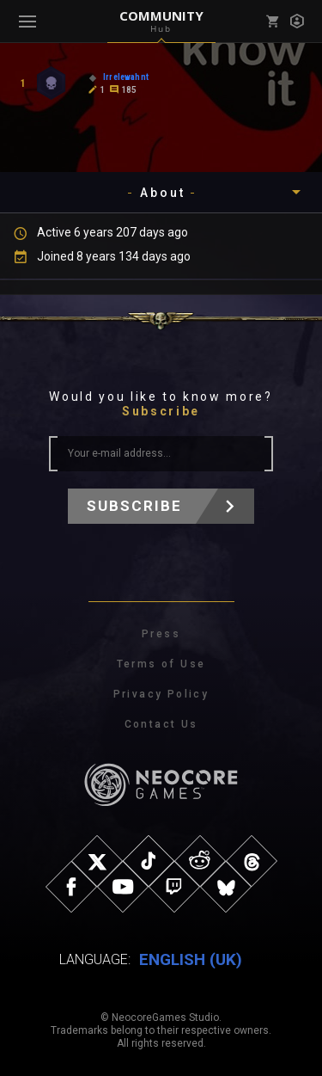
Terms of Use (161, 664)
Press (161, 634)
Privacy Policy (161, 694)
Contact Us (161, 724)
